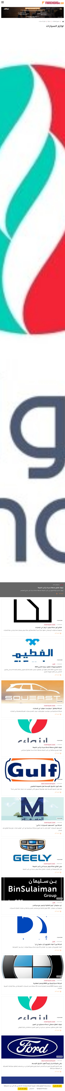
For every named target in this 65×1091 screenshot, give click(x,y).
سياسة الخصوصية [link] (42, 1088)
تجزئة (49, 21)
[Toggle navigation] (2, 2)
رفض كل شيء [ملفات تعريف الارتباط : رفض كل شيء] (22, 1088)
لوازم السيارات (42, 21)
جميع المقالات (55, 21)
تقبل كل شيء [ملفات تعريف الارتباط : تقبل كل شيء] (57, 1086)
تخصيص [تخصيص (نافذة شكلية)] (31, 1088)
